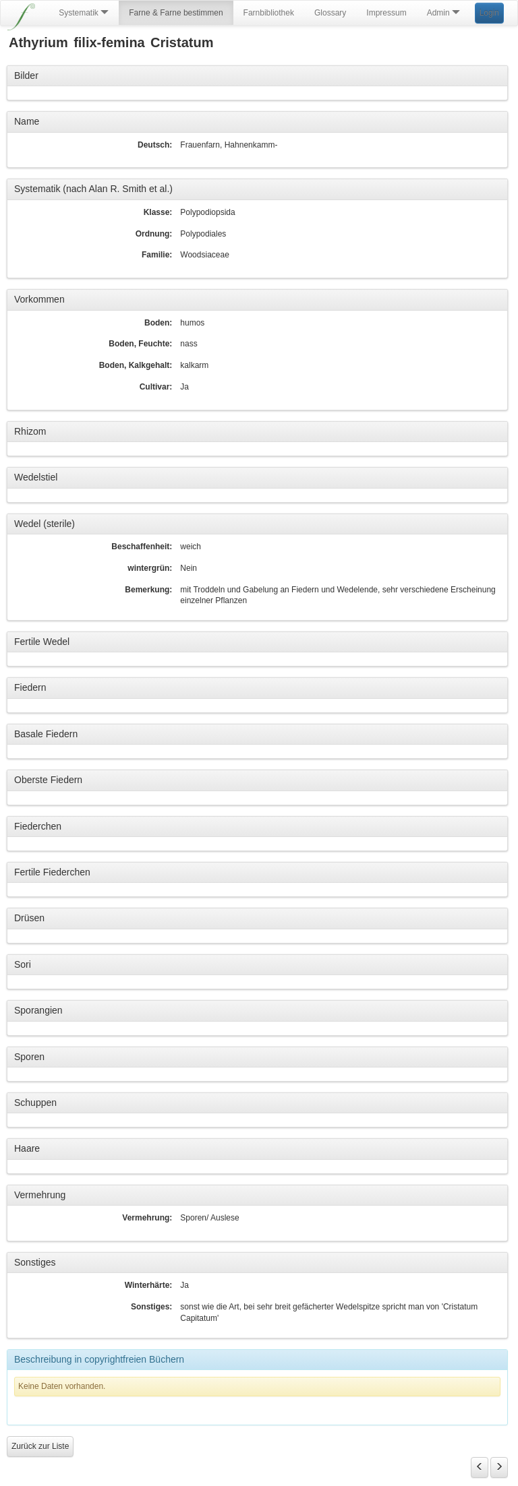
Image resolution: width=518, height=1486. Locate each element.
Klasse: (158, 212)
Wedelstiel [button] (35, 477)
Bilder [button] (26, 75)
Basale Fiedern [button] (46, 734)
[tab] (257, 76)
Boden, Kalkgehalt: (136, 365)
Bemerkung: (148, 589)
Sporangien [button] (38, 1010)
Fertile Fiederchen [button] (52, 872)
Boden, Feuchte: (140, 343)
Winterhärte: (149, 1285)
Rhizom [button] (30, 431)
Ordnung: (154, 234)
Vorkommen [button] (39, 299)
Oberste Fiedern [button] (48, 779)
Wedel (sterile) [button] (44, 523)
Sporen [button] (29, 1056)
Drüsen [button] (29, 917)
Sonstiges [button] (34, 1262)
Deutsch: (155, 145)
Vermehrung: (147, 1217)
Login (489, 13)
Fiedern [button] (30, 687)
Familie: (157, 254)
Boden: (158, 323)
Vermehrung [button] (39, 1194)
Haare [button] (27, 1148)
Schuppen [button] (35, 1102)
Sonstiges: (151, 1306)
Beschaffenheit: (141, 546)
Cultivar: (156, 387)
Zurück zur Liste (40, 1446)
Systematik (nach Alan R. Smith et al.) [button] (93, 188)
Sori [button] (22, 964)
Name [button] (26, 121)
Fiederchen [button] (37, 826)
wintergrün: (149, 568)
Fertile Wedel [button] (41, 641)
